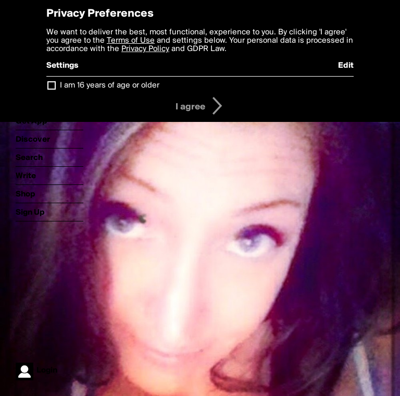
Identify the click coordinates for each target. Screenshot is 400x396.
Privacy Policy (145, 49)
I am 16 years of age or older (109, 85)
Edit (346, 65)
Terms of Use (131, 40)
